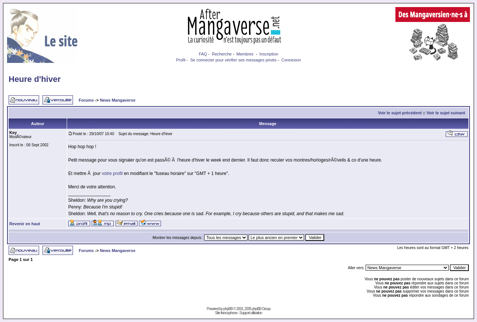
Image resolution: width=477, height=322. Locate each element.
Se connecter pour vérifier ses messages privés (233, 60)
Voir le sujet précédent (399, 113)
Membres (245, 54)
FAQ (203, 54)
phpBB (228, 309)
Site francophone (226, 313)
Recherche (221, 54)
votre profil (112, 173)
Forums (86, 100)
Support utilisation (251, 313)
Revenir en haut (24, 223)
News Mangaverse (117, 100)
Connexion (291, 60)
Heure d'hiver (35, 79)
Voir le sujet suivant (446, 113)
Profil (180, 60)
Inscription (268, 54)
